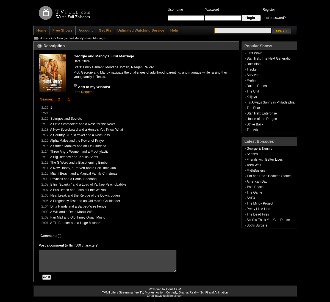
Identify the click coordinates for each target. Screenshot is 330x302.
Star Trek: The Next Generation (270, 58)
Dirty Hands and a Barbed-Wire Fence (78, 206)
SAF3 (251, 198)
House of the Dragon (262, 119)
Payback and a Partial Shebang (73, 179)
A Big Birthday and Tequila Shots (74, 157)
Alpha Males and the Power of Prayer (77, 140)
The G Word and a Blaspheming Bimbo (79, 162)
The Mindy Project (260, 203)
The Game (254, 192)
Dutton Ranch (257, 86)
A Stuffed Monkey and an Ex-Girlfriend (78, 146)
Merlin (251, 80)
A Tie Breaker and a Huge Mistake (75, 223)
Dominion (254, 64)
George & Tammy (259, 148)
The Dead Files (258, 214)
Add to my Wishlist (94, 87)
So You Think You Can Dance (268, 220)
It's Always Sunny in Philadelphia (271, 102)
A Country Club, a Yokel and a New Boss (80, 135)
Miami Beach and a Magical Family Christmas (83, 173)
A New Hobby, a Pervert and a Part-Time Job (83, 168)
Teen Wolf (254, 165)
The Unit (253, 91)
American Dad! (257, 181)
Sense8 (252, 154)
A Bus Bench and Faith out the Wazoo (78, 190)
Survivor (253, 75)
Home (44, 38)
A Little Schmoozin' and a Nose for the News (82, 124)
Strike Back (255, 124)
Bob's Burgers (257, 225)
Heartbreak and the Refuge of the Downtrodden (85, 195)
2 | (59, 99)
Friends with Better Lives (265, 159)
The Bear (253, 108)
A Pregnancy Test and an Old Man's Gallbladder (85, 201)
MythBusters (256, 170)
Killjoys (252, 97)
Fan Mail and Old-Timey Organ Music (77, 217)
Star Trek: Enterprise (262, 113)
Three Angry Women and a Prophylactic (79, 151)
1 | (69, 99)
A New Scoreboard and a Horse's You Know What (86, 130)
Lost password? (274, 18)
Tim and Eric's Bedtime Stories (269, 176)
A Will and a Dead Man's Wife (72, 212)
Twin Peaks (255, 187)
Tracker (252, 69)
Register (269, 10)
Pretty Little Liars (259, 209)
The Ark (252, 130)
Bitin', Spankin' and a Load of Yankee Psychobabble (88, 184)
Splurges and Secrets (66, 119)
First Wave (254, 53)
